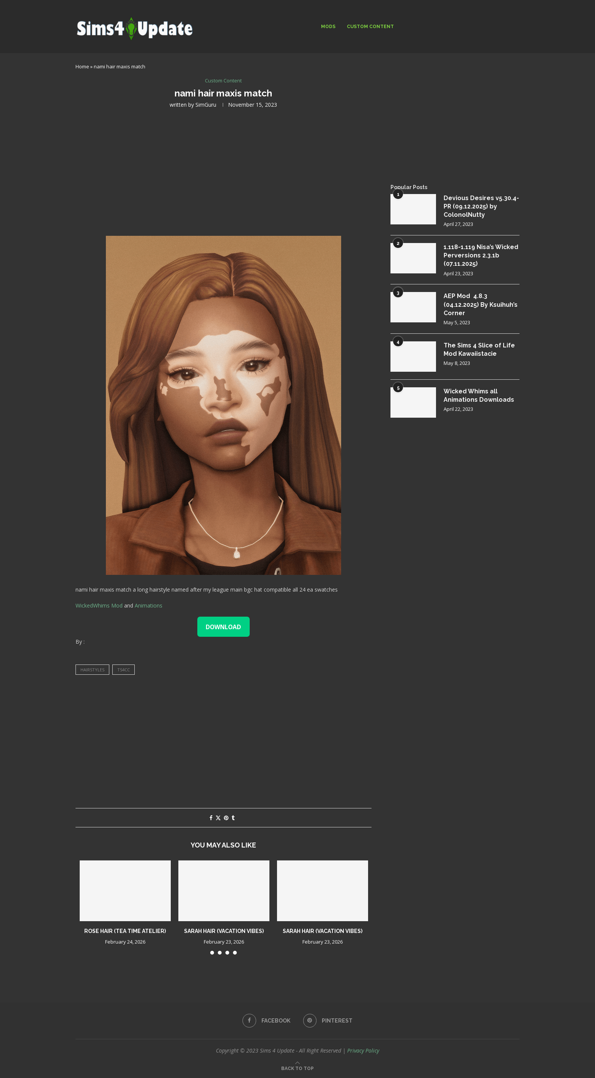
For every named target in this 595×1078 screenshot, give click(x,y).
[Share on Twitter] (218, 817)
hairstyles (92, 670)
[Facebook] (266, 1020)
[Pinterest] (328, 1020)
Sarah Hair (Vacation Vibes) (224, 931)
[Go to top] (297, 1068)
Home (82, 66)
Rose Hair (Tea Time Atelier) (125, 931)
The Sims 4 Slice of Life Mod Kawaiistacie (480, 350)
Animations (148, 605)
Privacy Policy (363, 1050)
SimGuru (205, 104)
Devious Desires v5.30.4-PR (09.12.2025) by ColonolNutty (481, 206)
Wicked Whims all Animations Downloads (479, 396)
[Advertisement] (223, 171)
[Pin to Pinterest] (226, 817)
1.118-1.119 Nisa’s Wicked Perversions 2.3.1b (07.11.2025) (481, 256)
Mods (328, 26)
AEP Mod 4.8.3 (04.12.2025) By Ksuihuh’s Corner (481, 305)
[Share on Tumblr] (233, 817)
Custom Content (370, 26)
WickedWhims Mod (99, 605)
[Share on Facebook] (210, 817)
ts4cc (123, 670)
